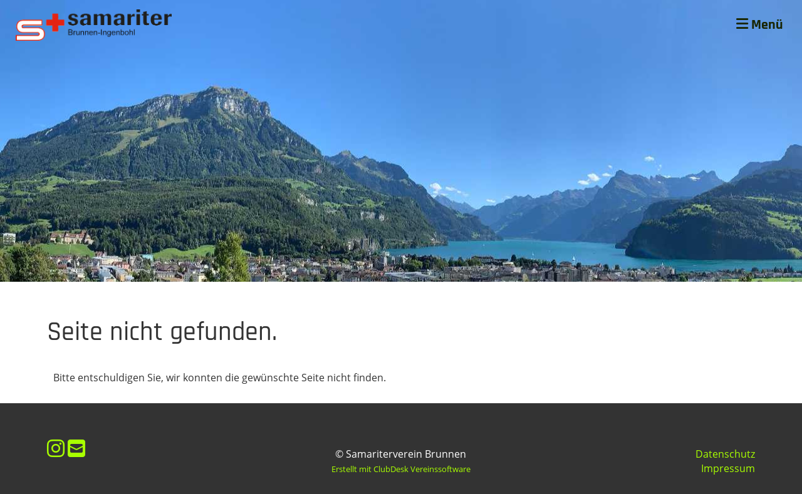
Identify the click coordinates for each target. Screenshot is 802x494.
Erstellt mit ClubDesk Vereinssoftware (401, 469)
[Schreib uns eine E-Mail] (76, 448)
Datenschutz (725, 454)
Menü (759, 25)
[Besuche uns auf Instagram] (56, 448)
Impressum (728, 468)
